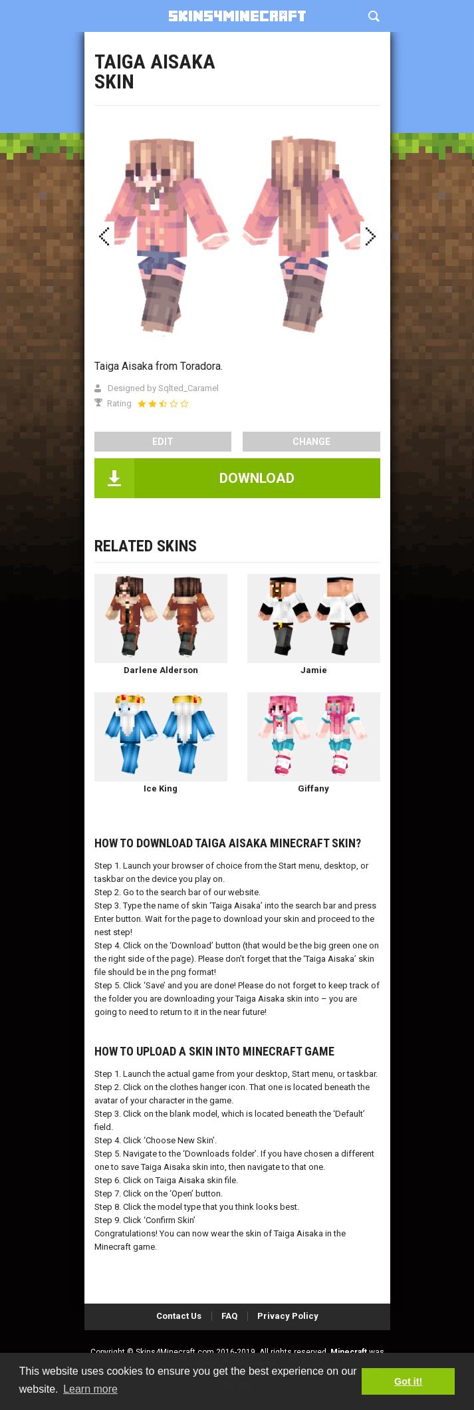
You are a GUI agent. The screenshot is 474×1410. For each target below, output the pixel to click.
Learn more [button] (90, 1389)
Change (311, 441)
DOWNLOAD (257, 478)
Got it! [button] (408, 1381)
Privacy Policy (287, 1316)
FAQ (229, 1316)
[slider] (162, 403)
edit (163, 441)
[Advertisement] (237, 100)
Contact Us (178, 1316)
